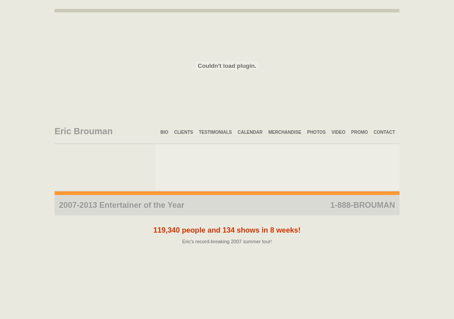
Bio (164, 132)
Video (338, 132)
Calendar (250, 132)
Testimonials (215, 132)
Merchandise (284, 132)
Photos (316, 132)
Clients (183, 132)
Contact (384, 132)
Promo (359, 132)
